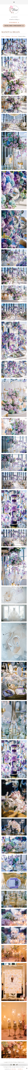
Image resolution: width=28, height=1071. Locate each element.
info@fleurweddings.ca (14, 19)
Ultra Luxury (14, 36)
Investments (13, 22)
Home (2, 36)
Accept (19, 1069)
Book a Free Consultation (13, 25)
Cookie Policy (13, 1069)
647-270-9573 (14, 17)
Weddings (8, 36)
